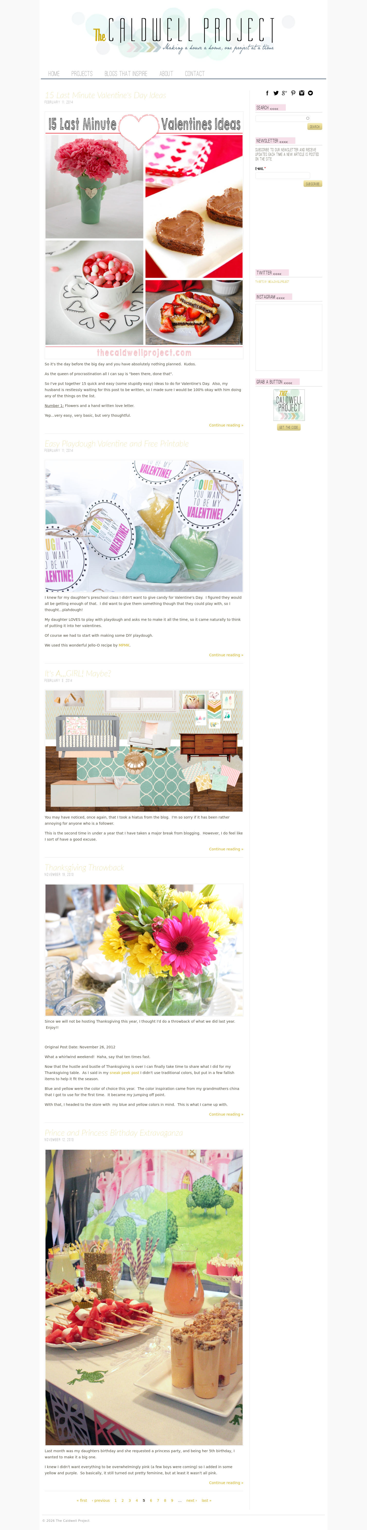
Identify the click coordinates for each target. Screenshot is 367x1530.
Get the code (289, 427)
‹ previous (101, 1500)
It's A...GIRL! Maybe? (78, 673)
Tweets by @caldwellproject (272, 281)
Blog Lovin (310, 93)
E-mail (260, 169)
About (166, 74)
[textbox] (288, 118)
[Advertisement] (287, 228)
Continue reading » (226, 425)
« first (82, 1500)
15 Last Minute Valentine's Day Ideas (105, 95)
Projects (82, 74)
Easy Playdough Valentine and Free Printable (117, 443)
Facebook (267, 93)
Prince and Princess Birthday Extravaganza (114, 1132)
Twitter (276, 93)
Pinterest (293, 93)
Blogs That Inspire (126, 74)
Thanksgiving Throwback (84, 867)
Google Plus (284, 93)
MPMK (124, 645)
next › (191, 1500)
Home (54, 74)
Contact (195, 74)
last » (207, 1500)
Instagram (301, 93)
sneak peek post (124, 1073)
